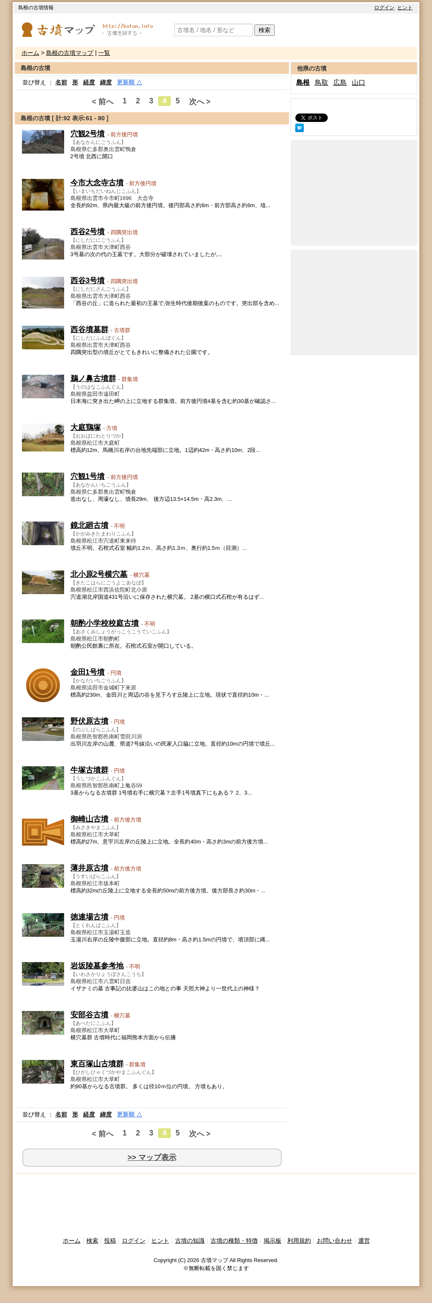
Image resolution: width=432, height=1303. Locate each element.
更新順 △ (129, 82)
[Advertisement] (354, 193)
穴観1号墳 (87, 476)
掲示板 (272, 1240)
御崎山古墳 (89, 819)
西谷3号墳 (87, 280)
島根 (303, 82)
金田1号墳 (87, 672)
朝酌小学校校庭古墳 (104, 623)
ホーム (30, 52)
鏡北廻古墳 (89, 525)
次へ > (200, 101)
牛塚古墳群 (89, 770)
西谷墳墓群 (89, 329)
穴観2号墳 (87, 134)
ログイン (384, 8)
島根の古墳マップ (69, 52)
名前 (61, 82)
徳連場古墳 (89, 917)
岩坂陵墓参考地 (97, 966)
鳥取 (321, 82)
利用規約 (299, 1240)
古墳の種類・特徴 (234, 1240)
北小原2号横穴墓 (99, 574)
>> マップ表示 (151, 1157)
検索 (264, 30)
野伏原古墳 (89, 721)
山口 (358, 82)
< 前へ (102, 101)
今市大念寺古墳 (97, 182)
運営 (364, 1240)
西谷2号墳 (87, 231)
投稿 (110, 1240)
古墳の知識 (190, 1240)
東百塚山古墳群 (97, 1064)
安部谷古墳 (89, 1015)
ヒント (405, 8)
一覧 (104, 52)
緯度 (106, 82)
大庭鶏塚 (85, 427)
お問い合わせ (334, 1240)
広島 (340, 82)
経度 (89, 82)
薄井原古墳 (89, 868)
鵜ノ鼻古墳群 (93, 378)
